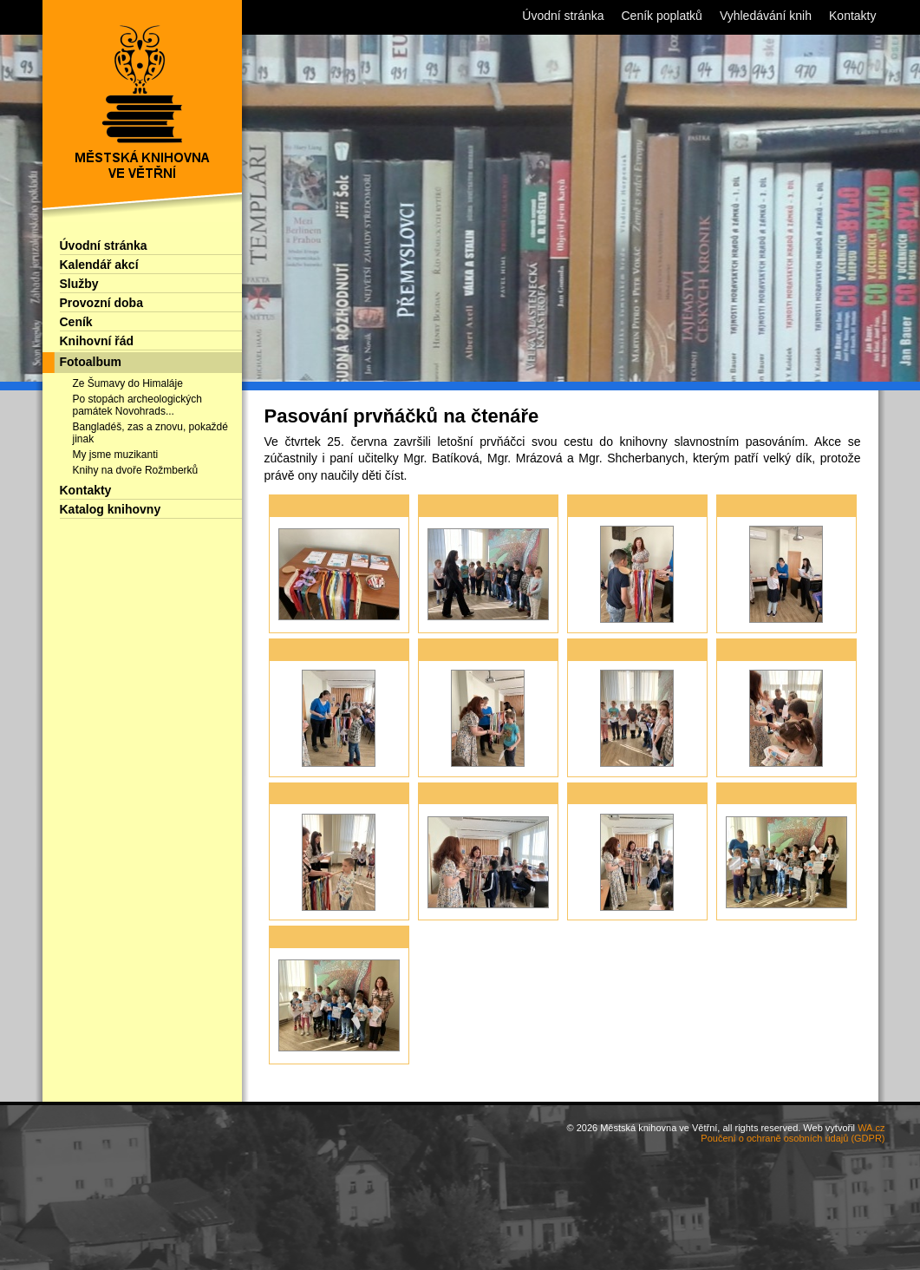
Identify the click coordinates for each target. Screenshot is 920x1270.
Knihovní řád (97, 341)
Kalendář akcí (99, 265)
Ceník (76, 322)
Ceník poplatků (662, 16)
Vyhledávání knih (766, 16)
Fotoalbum (91, 362)
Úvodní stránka (103, 245)
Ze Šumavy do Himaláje (128, 383)
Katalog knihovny (110, 509)
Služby (79, 284)
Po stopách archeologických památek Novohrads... (137, 405)
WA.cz (871, 1128)
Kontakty (86, 490)
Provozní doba (101, 303)
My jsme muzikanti (116, 454)
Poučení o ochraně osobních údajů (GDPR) (792, 1138)
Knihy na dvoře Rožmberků (136, 470)
